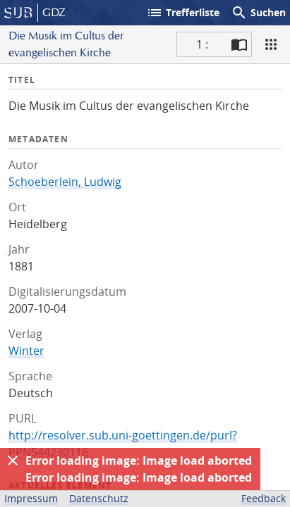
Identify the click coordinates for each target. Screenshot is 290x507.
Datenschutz (98, 498)
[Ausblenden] (12, 460)
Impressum (31, 498)
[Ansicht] (271, 44)
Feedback (263, 498)
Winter (26, 350)
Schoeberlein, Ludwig (64, 181)
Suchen (258, 12)
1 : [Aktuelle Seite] (202, 44)
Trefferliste (182, 12)
